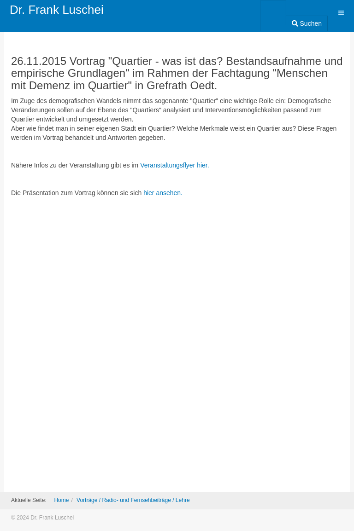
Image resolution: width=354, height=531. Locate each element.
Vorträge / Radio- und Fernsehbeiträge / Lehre (133, 500)
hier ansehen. (163, 192)
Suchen (307, 23)
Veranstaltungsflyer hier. (174, 165)
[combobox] (273, 12)
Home (61, 500)
